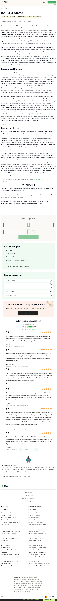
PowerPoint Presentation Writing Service (12, 556)
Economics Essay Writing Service (10, 522)
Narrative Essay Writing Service (10, 554)
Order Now (49, 599)
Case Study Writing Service (36, 531)
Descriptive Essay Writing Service (37, 556)
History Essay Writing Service (36, 554)
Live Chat (5, 5)
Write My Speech (6, 545)
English (8, 8)
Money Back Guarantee (35, 506)
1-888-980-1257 (14, 5)
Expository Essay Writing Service (10, 550)
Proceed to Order (28, 237)
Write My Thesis (5, 524)
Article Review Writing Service (36, 529)
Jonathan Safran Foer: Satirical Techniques (18, 266)
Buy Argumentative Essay (35, 522)
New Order (52, 2)
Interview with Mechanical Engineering (16, 260)
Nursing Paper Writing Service (9, 536)
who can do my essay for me (42, 179)
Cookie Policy (4, 509)
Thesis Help (4, 540)
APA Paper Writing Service (8, 529)
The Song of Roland (11, 257)
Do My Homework (6, 513)
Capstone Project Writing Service (10, 531)
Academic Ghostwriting (8, 520)
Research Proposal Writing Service (11, 538)
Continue (27, 313)
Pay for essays (7, 124)
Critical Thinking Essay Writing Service (39, 563)
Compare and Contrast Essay (9, 561)
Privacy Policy (32, 509)
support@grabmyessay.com (28, 498)
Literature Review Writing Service (37, 533)
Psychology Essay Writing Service (37, 547)
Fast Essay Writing (33, 517)
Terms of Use (4, 506)
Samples (3, 8)
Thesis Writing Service (34, 540)
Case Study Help (33, 520)
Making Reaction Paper (35, 550)
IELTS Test (9, 250)
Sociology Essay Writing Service (37, 552)
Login (44, 2)
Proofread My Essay (34, 515)
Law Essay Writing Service (8, 533)
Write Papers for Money (35, 545)
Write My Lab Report (34, 513)
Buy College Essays (34, 561)
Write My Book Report (34, 536)
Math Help (4, 552)
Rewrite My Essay (6, 515)
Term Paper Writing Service (36, 538)
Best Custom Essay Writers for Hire (38, 566)
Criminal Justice (10, 253)
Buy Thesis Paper (6, 563)
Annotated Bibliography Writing (37, 524)
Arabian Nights (10, 263)
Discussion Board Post (7, 566)
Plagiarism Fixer (5, 547)
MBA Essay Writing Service (8, 517)
